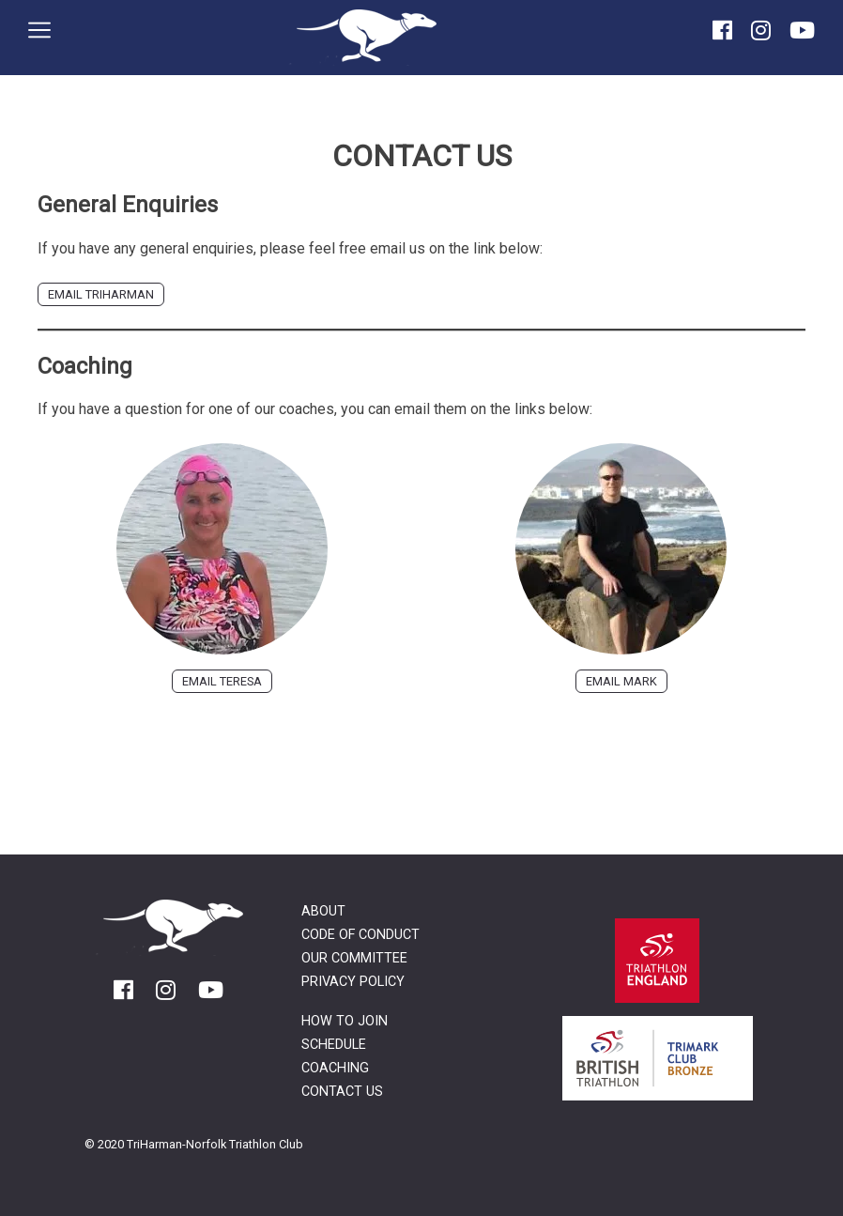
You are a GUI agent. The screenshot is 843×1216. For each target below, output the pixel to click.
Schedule (333, 1045)
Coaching (335, 1068)
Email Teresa (222, 681)
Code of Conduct (360, 935)
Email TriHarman (101, 294)
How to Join (344, 1021)
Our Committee (354, 958)
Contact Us (342, 1092)
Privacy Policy (353, 982)
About (323, 911)
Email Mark (621, 681)
